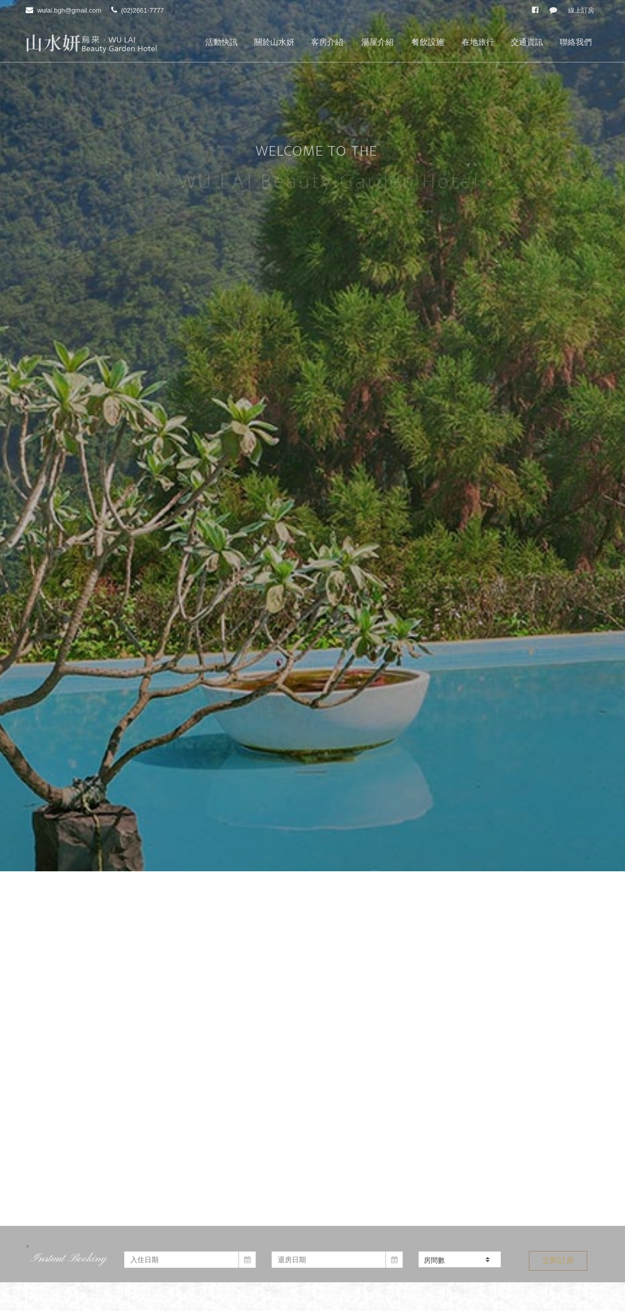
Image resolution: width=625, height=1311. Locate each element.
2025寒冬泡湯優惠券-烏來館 (206, 826)
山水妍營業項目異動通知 (493, 826)
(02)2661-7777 (142, 10)
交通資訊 (527, 42)
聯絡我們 (576, 42)
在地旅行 (478, 42)
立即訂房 (558, 675)
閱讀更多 (312, 1102)
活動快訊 (221, 42)
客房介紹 (327, 42)
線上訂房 (581, 10)
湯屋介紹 (377, 42)
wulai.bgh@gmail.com (69, 10)
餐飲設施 (428, 42)
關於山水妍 (274, 42)
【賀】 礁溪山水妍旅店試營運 (210, 949)
